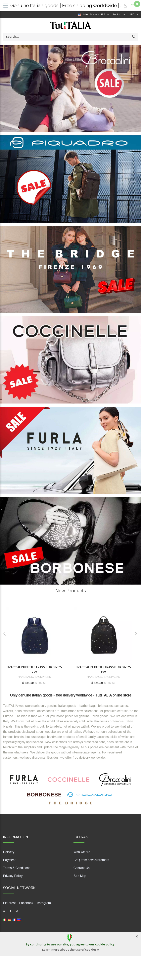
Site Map (79, 876)
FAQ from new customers (91, 860)
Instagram (43, 903)
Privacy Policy (13, 876)
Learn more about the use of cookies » (70, 949)
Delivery (8, 852)
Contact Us (81, 868)
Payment (9, 860)
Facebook (26, 903)
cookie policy (105, 944)
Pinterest (9, 903)
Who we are (81, 852)
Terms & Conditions (16, 868)
